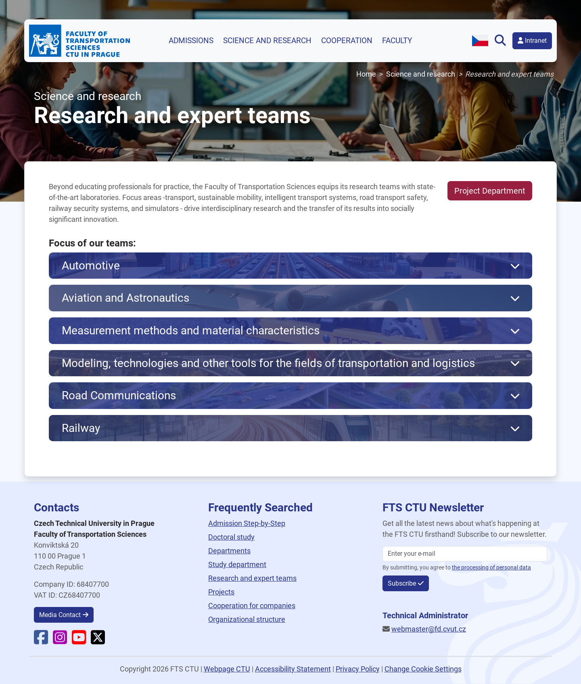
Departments (229, 550)
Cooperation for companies (251, 605)
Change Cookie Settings (423, 669)
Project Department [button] (489, 191)
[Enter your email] (464, 553)
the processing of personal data (491, 567)
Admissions (191, 40)
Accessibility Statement (293, 669)
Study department (237, 564)
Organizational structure (246, 619)
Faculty (397, 40)
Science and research (267, 40)
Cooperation (346, 40)
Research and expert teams (252, 578)
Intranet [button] (532, 40)
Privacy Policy (358, 669)
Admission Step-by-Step (246, 523)
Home (366, 74)
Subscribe (402, 583)
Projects (221, 592)
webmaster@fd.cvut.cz (428, 629)
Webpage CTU (227, 669)
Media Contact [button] (60, 615)
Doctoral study (231, 537)
